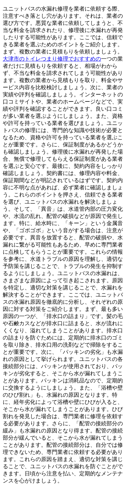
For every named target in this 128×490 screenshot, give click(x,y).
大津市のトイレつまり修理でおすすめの (52, 59)
